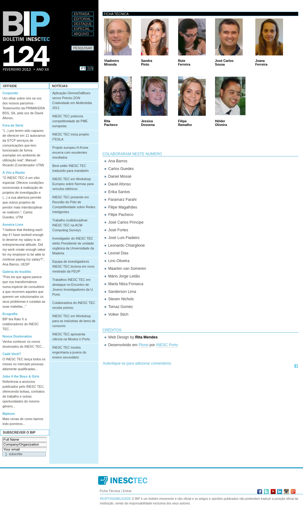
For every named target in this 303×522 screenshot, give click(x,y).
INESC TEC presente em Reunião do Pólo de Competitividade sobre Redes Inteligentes (73, 204)
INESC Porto (167, 345)
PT (83, 68)
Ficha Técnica (110, 491)
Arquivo (81, 34)
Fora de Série (12, 125)
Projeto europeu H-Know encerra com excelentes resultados (70, 152)
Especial (82, 28)
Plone (144, 345)
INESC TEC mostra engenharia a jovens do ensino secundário (69, 352)
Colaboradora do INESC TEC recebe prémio (73, 305)
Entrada (82, 14)
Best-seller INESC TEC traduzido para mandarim (70, 168)
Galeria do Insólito (16, 271)
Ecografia (10, 314)
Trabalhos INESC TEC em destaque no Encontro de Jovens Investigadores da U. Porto (73, 287)
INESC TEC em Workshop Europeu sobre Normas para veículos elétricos (73, 184)
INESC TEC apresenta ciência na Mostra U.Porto (71, 336)
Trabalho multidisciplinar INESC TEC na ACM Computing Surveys (70, 225)
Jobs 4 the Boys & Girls (20, 376)
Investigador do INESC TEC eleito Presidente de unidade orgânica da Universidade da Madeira (73, 246)
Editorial (82, 19)
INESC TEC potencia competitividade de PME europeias (70, 121)
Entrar (127, 491)
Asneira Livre (12, 224)
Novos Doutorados (17, 336)
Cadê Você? (11, 354)
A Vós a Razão (13, 172)
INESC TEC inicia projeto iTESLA (70, 136)
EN (90, 68)
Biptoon (8, 413)
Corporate (10, 93)
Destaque (83, 24)
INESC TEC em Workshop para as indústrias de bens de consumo (73, 321)
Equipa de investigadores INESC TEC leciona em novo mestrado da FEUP (73, 266)
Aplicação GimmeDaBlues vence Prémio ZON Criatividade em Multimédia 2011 (72, 100)
